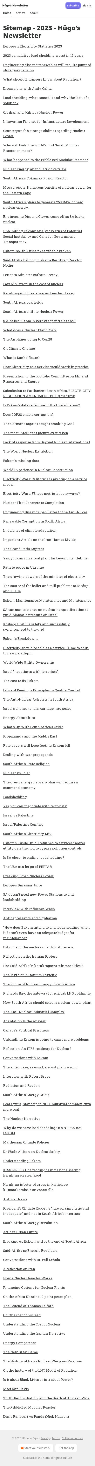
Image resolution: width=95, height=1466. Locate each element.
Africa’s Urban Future (20, 1232)
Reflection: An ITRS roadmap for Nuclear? (37, 1048)
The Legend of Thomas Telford (28, 1306)
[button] (7, 13)
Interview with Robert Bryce (26, 1076)
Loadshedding (15, 797)
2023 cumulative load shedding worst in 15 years (43, 55)
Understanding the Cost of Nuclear (31, 1324)
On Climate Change (19, 348)
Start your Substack (35, 1448)
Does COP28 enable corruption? (28, 414)
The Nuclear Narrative (21, 1118)
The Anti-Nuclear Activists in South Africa (38, 699)
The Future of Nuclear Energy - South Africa (39, 984)
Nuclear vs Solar (16, 773)
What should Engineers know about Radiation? (42, 79)
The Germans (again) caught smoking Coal (38, 423)
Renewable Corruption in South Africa (34, 521)
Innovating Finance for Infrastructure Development (46, 121)
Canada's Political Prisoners (26, 1030)
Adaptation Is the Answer (24, 1021)
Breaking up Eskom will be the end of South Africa (44, 1241)
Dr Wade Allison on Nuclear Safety (31, 1151)
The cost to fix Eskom (21, 680)
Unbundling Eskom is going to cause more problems (46, 1039)
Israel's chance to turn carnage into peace (37, 708)
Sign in (87, 5)
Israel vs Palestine (18, 815)
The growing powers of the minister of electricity (44, 576)
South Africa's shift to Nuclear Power (33, 311)
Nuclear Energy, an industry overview (34, 169)
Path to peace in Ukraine (23, 567)
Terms (56, 1438)
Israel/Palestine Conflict (23, 824)
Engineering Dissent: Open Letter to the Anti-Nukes (45, 512)
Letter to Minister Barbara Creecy (30, 274)
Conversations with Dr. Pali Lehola (31, 1259)
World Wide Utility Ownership (28, 662)
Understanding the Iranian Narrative (34, 1333)
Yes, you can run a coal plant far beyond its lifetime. (45, 558)
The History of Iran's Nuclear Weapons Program (42, 1361)
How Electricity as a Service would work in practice (46, 367)
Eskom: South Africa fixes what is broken (37, 251)
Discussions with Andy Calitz (27, 88)
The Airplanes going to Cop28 (27, 339)
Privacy (45, 1438)
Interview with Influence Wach (29, 909)
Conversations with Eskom (25, 1058)
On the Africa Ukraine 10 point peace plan (37, 1296)
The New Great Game (20, 1352)
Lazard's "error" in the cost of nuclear (33, 284)
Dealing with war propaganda (28, 754)
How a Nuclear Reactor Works (27, 1278)
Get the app (66, 1448)
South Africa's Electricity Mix (27, 834)
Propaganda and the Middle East (30, 736)
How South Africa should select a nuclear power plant (47, 1002)
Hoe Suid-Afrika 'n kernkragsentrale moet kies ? (43, 965)
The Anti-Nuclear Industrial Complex (33, 1012)
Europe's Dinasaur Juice (22, 885)
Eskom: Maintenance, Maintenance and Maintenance (47, 600)
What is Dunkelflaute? (21, 357)
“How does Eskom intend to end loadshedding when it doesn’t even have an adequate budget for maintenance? (46, 932)
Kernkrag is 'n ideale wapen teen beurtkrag (38, 293)
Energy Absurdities (19, 717)
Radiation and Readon (21, 1085)
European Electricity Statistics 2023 (32, 46)
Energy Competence (19, 1343)
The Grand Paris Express (23, 549)
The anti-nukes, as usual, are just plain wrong (40, 1067)
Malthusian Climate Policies (26, 1142)
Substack (29, 1458)
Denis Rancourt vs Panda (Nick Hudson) (36, 1416)
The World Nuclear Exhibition (28, 451)
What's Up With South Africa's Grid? (33, 727)
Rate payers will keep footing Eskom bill (36, 745)
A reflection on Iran (19, 1269)
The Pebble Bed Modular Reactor (29, 1407)
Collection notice (72, 1438)
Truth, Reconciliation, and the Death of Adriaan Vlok (46, 1398)
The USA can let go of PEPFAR (27, 866)
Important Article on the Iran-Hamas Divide (39, 539)
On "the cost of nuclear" (22, 1315)
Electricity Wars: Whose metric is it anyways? (41, 493)
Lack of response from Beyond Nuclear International (46, 442)
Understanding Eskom (22, 1161)
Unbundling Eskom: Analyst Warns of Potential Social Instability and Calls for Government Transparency (42, 236)
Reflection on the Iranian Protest (30, 956)
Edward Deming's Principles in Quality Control (41, 690)
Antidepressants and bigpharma (30, 918)
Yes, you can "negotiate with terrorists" (35, 806)
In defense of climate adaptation (30, 530)
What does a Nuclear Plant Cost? (30, 330)
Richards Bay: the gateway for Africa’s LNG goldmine (47, 993)
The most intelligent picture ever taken (35, 433)
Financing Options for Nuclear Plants (34, 1287)
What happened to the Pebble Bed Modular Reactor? (45, 160)
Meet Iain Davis (16, 1389)
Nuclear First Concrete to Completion (33, 502)
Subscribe (73, 5)
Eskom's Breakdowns (20, 638)
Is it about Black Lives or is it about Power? (38, 1379)
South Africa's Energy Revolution (30, 1222)
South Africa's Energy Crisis (26, 1094)
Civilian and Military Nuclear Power (33, 112)
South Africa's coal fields (23, 302)
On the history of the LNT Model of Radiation (40, 1370)
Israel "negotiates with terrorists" (30, 671)
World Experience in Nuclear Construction (38, 470)
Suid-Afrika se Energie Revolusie (30, 1250)
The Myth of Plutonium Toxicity (30, 975)
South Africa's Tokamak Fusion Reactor (35, 178)
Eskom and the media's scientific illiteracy (38, 947)
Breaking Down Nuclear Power (28, 876)
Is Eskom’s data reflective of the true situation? (41, 405)
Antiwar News (15, 1199)
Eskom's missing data (21, 460)
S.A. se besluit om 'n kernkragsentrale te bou (39, 321)
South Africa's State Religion (26, 764)
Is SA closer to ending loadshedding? (33, 857)
